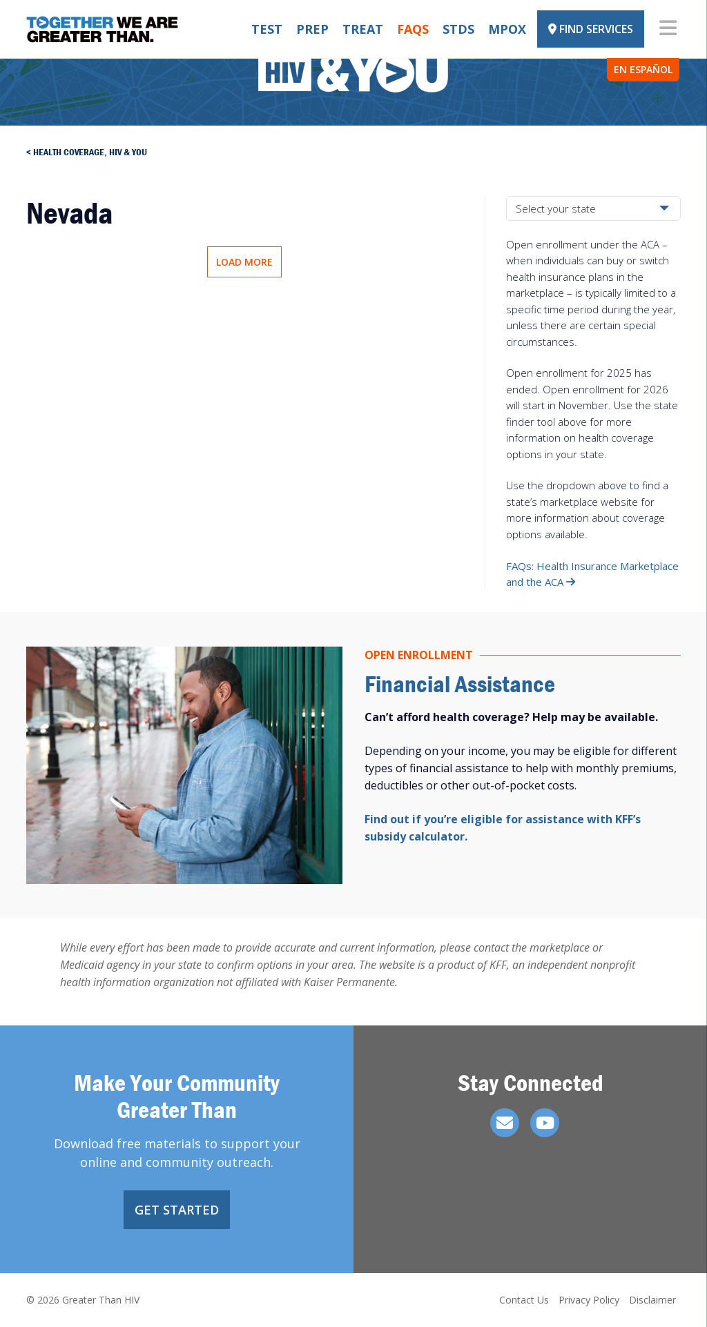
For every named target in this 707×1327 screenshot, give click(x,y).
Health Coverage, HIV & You (90, 152)
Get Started (177, 1209)
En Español (643, 69)
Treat (362, 29)
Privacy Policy (589, 1299)
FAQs (413, 29)
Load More (244, 261)
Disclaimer (652, 1299)
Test (266, 29)
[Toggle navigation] (668, 29)
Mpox (507, 29)
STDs (458, 29)
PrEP (312, 29)
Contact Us (524, 1299)
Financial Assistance (460, 683)
